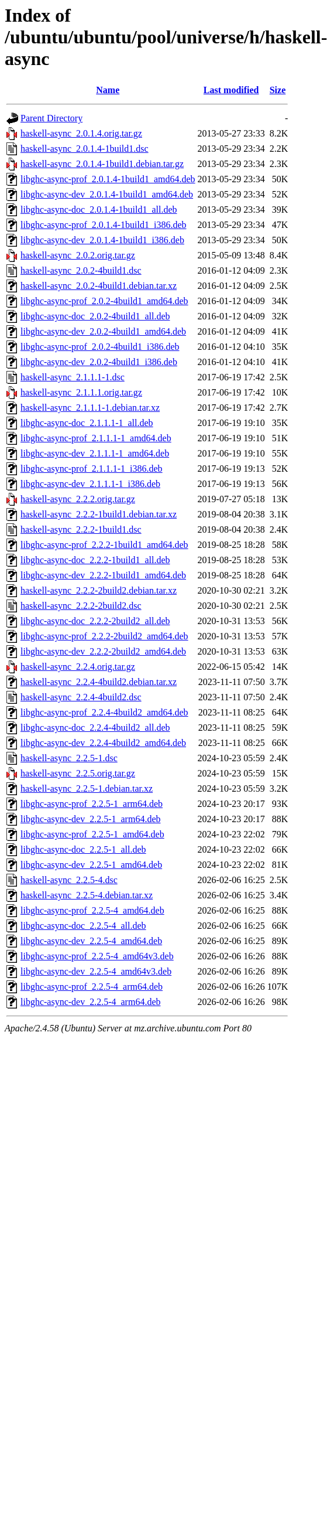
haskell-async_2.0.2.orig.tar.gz (77, 255)
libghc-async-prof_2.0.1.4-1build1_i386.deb (103, 225)
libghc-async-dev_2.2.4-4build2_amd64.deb (103, 743)
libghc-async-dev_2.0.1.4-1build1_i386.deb (102, 240)
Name (107, 90)
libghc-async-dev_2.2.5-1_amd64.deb (91, 865)
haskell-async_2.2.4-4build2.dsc (81, 697)
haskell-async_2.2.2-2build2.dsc (81, 606)
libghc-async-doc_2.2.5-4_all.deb (83, 926)
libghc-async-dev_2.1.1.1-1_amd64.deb (94, 453)
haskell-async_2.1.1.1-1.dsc (72, 377)
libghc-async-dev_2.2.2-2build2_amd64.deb (103, 651)
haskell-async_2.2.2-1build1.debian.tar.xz (98, 514)
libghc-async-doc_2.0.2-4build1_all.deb (95, 316)
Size (278, 90)
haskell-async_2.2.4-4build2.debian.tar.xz (98, 682)
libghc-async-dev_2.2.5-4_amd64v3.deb (95, 971)
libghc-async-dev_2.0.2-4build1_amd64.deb (103, 331)
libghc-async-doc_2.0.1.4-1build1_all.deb (98, 209)
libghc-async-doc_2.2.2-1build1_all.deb (95, 560)
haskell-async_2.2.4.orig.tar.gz (77, 667)
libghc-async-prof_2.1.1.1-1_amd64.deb (95, 438)
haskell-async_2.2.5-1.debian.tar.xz (86, 788)
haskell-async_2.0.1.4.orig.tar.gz (81, 133)
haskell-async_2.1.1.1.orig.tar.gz (81, 392)
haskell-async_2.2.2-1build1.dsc (81, 529)
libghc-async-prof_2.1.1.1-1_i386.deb (91, 468)
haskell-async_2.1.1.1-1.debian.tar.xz (90, 408)
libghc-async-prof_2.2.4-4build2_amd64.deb (104, 712)
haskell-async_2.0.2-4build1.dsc (81, 270)
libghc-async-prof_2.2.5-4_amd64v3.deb (97, 956)
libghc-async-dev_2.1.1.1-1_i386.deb (90, 484)
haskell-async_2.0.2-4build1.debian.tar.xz (98, 286)
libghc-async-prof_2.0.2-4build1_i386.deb (100, 347)
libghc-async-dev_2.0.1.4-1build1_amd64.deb (106, 194)
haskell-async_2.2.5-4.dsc (69, 880)
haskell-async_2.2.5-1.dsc (69, 758)
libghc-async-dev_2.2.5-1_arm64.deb (90, 819)
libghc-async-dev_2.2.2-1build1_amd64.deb (103, 575)
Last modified (231, 90)
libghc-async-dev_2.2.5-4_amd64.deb (91, 941)
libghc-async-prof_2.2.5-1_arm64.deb (91, 804)
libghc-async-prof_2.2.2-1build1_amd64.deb (104, 545)
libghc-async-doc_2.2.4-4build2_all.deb (95, 728)
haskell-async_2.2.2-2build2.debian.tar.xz (98, 590)
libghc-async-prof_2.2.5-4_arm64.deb (91, 987)
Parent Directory (51, 118)
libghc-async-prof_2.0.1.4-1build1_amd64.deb (107, 179)
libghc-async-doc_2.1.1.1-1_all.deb (86, 423)
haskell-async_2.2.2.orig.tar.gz (77, 499)
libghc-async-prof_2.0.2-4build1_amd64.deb (104, 301)
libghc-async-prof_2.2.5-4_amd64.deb (92, 910)
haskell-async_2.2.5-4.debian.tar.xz (86, 895)
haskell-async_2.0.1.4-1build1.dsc (84, 149)
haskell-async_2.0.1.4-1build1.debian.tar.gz (102, 164)
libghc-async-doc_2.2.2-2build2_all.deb (95, 621)
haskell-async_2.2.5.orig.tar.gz (77, 773)
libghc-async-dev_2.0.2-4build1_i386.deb (98, 362)
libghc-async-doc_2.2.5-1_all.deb (83, 849)
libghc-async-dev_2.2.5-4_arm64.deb (90, 1002)
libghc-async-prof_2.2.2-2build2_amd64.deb (104, 636)
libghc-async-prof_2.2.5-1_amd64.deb (92, 834)
